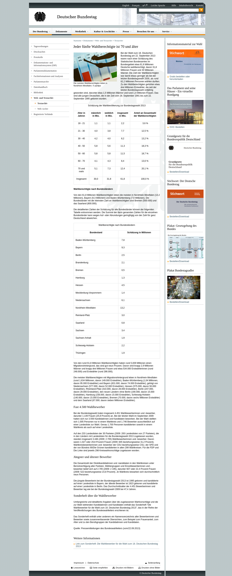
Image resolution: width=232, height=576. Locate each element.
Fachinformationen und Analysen (48, 76)
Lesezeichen (79, 568)
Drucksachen (39, 52)
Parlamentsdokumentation (45, 71)
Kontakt (199, 5)
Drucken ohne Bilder (151, 568)
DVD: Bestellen (177, 127)
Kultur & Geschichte (104, 31)
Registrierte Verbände (43, 114)
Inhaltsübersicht (186, 5)
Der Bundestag (40, 31)
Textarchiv (42, 103)
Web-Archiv (43, 109)
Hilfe (174, 5)
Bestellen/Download (179, 172)
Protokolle (38, 57)
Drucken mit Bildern (125, 568)
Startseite (77, 40)
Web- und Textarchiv (43, 98)
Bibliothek (38, 92)
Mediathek (80, 31)
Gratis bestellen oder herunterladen (180, 77)
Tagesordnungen (41, 46)
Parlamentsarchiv (41, 81)
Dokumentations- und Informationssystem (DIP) (45, 64)
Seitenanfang (154, 563)
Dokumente (61, 31)
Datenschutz (93, 563)
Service (165, 31)
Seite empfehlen (100, 568)
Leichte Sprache (158, 5)
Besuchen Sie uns (145, 31)
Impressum (79, 563)
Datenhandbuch (40, 87)
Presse (126, 31)
